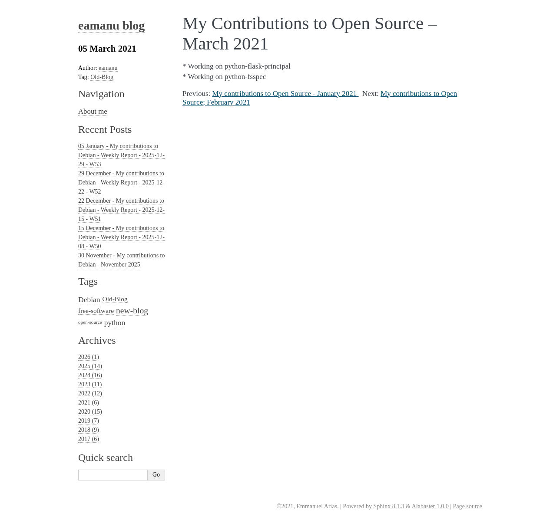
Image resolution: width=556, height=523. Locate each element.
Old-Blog (101, 77)
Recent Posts (105, 129)
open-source (90, 322)
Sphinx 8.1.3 (388, 506)
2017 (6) (88, 439)
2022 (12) (90, 393)
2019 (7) (88, 421)
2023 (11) (90, 384)
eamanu (108, 68)
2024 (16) (90, 375)
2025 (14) (90, 366)
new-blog (132, 310)
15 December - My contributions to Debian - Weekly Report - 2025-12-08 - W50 (121, 237)
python (115, 322)
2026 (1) (88, 357)
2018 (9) (88, 430)
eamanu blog (111, 25)
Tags (88, 281)
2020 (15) (90, 411)
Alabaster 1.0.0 (430, 506)
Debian (89, 299)
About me (92, 111)
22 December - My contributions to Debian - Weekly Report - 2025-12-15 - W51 (121, 209)
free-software (96, 310)
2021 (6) (88, 402)
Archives (97, 340)
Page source (467, 506)
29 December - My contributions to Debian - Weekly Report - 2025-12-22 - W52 (121, 182)
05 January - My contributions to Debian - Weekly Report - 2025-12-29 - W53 (121, 155)
